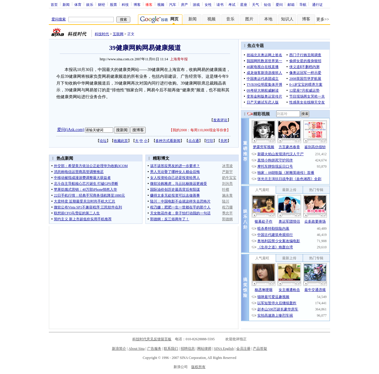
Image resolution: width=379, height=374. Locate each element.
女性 (208, 4)
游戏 (196, 4)
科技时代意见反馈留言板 (151, 339)
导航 (302, 4)
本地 (268, 19)
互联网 (118, 34)
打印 (209, 141)
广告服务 (154, 349)
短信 (267, 4)
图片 (249, 19)
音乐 (230, 19)
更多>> (322, 19)
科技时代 (102, 34)
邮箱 (291, 4)
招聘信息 (188, 349)
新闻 (66, 4)
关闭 (223, 141)
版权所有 (198, 367)
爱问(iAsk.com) (70, 129)
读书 (220, 4)
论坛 (103, 141)
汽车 (172, 4)
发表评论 (220, 120)
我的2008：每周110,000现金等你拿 (200, 130)
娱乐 (89, 4)
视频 (160, 4)
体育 (77, 4)
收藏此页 (121, 141)
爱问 (279, 4)
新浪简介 (119, 349)
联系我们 (171, 349)
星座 (243, 4)
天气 (255, 4)
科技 (125, 4)
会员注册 (243, 349)
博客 (137, 4)
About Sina (136, 349)
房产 (184, 4)
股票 (113, 4)
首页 (54, 4)
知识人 (287, 19)
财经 (101, 4)
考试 (231, 4)
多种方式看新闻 (167, 141)
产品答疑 (260, 349)
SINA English (224, 349)
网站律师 (204, 349)
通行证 (317, 4)
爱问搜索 (59, 19)
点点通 (193, 141)
